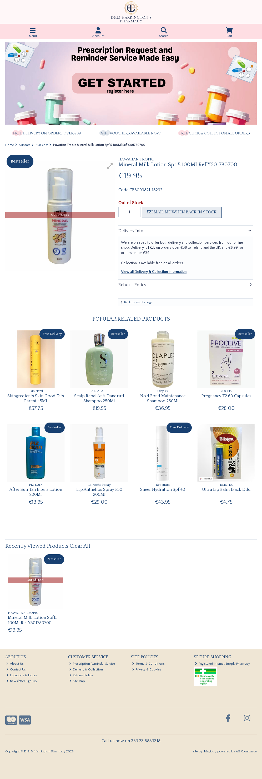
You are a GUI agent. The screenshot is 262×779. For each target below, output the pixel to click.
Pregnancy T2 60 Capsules (226, 396)
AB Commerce (246, 751)
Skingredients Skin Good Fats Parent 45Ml (35, 398)
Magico (209, 751)
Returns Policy (81, 675)
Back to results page (138, 302)
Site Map (77, 681)
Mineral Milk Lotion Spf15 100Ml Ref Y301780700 (33, 620)
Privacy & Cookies (147, 669)
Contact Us (16, 669)
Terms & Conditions (148, 663)
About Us (15, 663)
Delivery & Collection (86, 669)
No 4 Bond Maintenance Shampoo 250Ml (162, 398)
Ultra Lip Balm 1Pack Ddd (226, 489)
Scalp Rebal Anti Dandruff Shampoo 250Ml (99, 398)
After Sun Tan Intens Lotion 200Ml (35, 492)
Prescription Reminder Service (92, 663)
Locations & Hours (21, 675)
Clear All (80, 546)
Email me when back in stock (181, 212)
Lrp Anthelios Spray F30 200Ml (99, 492)
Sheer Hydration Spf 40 (162, 489)
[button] (110, 166)
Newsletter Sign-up (21, 681)
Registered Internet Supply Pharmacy (222, 663)
